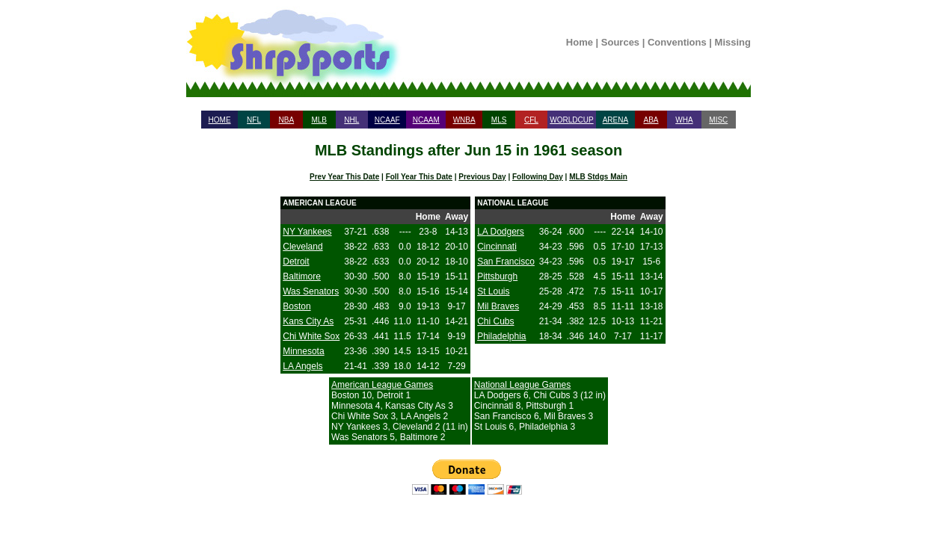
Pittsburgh (497, 276)
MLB (319, 120)
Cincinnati (497, 246)
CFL (531, 120)
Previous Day (482, 177)
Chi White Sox (311, 336)
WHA (683, 120)
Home (579, 42)
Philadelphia (501, 336)
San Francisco (506, 261)
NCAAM (426, 120)
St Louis (493, 291)
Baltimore (302, 276)
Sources (620, 42)
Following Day (537, 177)
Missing (733, 42)
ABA (650, 120)
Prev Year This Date (344, 177)
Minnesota (303, 351)
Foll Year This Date (419, 177)
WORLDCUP (571, 120)
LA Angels (302, 366)
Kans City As (308, 321)
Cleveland (302, 246)
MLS (499, 120)
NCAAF (387, 120)
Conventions (677, 42)
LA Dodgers (500, 231)
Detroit (296, 261)
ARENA (615, 120)
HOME (220, 120)
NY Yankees (307, 231)
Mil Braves (498, 306)
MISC (718, 120)
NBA (287, 120)
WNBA (464, 120)
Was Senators (311, 291)
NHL (351, 120)
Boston (296, 306)
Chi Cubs (495, 321)
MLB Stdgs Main (598, 177)
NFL (254, 120)
